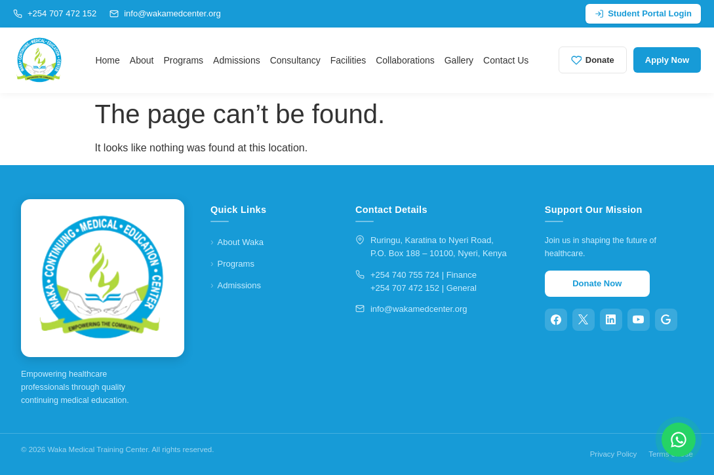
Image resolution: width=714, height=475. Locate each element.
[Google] (666, 320)
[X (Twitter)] (583, 320)
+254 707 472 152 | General (423, 288)
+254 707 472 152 (54, 13)
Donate (592, 60)
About (142, 60)
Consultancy (295, 60)
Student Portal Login (643, 13)
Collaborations (405, 60)
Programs (183, 60)
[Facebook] (556, 320)
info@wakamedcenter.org (165, 13)
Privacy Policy (613, 454)
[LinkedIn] (611, 320)
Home (107, 60)
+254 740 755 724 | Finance (423, 275)
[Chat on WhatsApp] (679, 440)
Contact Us (505, 60)
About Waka (241, 242)
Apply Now (667, 60)
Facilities (348, 60)
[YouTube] (638, 320)
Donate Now (597, 283)
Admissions (236, 60)
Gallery (459, 60)
